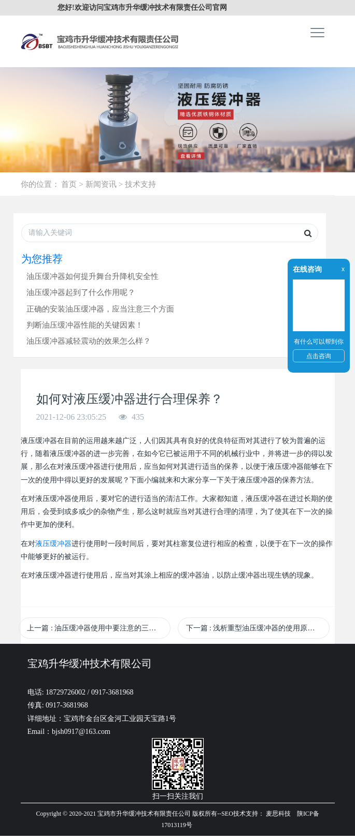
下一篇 (254, 628)
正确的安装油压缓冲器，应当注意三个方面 (100, 308)
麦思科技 (278, 813)
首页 (69, 184)
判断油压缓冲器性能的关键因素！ (84, 324)
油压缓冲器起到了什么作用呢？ (80, 292)
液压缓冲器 (53, 544)
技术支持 (140, 184)
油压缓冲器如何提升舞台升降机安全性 (92, 276)
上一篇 (99, 628)
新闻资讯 (101, 184)
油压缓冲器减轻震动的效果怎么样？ (88, 340)
